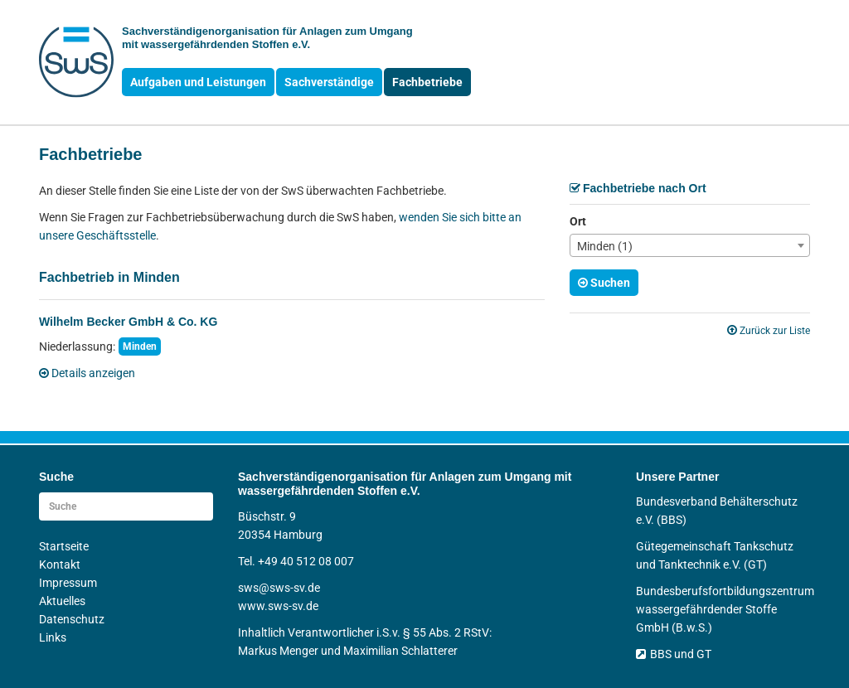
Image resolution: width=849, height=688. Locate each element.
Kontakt (59, 564)
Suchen (604, 282)
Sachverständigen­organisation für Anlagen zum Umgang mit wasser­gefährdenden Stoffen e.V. (267, 38)
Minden (140, 346)
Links (52, 637)
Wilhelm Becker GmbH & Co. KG (128, 321)
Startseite (64, 546)
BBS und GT (673, 654)
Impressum (68, 582)
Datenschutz (71, 619)
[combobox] (690, 245)
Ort (578, 221)
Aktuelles (62, 601)
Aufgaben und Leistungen (198, 82)
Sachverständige (329, 82)
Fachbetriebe (427, 82)
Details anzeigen (87, 373)
